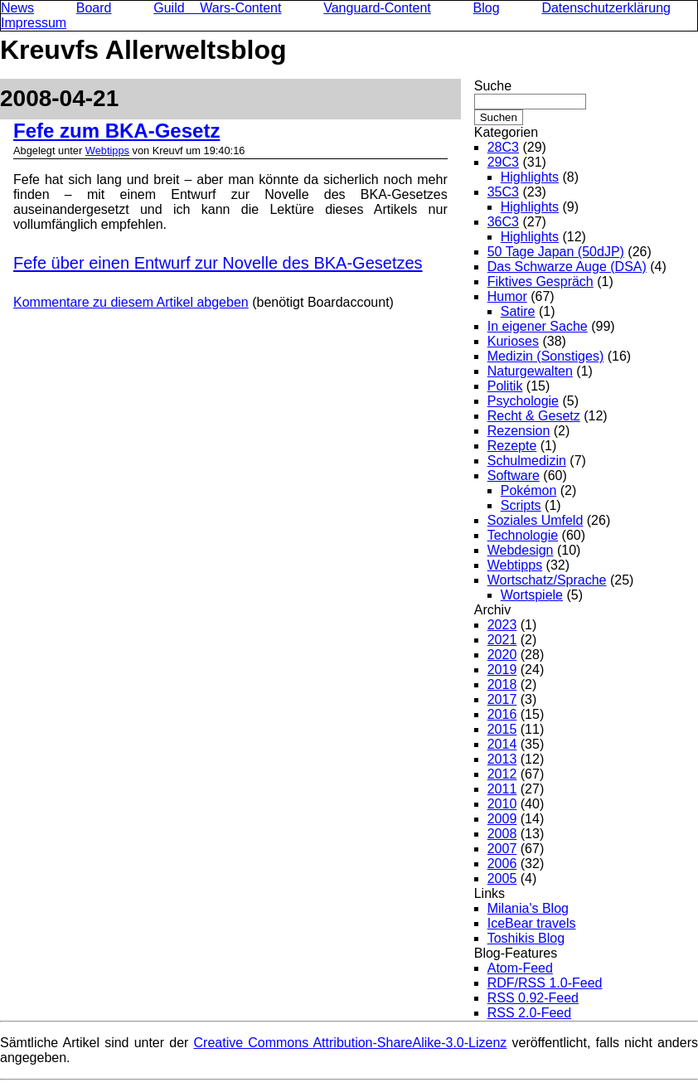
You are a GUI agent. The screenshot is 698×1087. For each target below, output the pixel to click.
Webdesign (520, 550)
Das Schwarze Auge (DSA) (567, 267)
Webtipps (107, 150)
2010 (502, 804)
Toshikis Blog (526, 938)
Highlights (530, 177)
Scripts (521, 505)
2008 (502, 834)
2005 (502, 878)
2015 (502, 729)
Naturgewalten (530, 371)
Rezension (518, 431)
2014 (502, 744)
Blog (486, 8)
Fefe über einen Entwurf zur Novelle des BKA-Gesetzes (218, 263)
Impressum (33, 23)
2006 (502, 863)
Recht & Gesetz (533, 416)
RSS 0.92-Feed (533, 998)
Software (513, 475)
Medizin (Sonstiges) (545, 356)
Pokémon (529, 490)
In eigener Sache (537, 326)
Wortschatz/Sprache (547, 580)
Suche (492, 86)
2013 (502, 759)
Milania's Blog (528, 908)
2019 (502, 669)
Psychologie (523, 401)
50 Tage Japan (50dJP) (555, 252)
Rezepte (512, 446)
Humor (507, 296)
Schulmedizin (526, 461)
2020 (502, 655)
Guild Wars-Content (217, 8)
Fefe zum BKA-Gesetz (116, 130)
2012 (502, 774)
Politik (505, 386)
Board (94, 8)
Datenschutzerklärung (606, 8)
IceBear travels (531, 923)
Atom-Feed (520, 968)
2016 (502, 714)
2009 (502, 819)
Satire (518, 311)
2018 (502, 684)
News (17, 8)
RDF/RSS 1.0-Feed (545, 983)
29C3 (503, 162)
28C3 (503, 147)
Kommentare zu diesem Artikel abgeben (131, 302)
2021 (502, 640)
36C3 (503, 222)
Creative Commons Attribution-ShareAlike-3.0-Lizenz (350, 1043)
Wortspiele (532, 595)
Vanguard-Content (377, 8)
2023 (502, 625)
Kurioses (513, 341)
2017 (502, 699)
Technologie (522, 535)
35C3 (503, 192)
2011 (502, 789)
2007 (502, 849)
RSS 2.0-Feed (529, 1013)
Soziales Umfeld (535, 520)
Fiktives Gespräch (540, 281)
